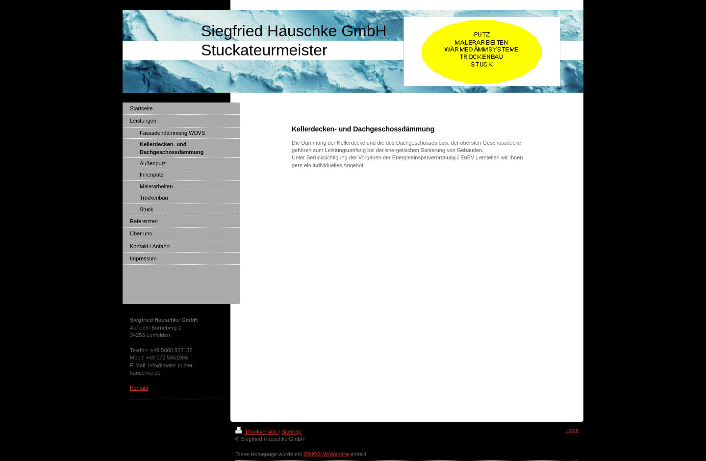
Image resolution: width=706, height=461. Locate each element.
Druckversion (256, 432)
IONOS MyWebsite (326, 454)
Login (572, 430)
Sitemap (291, 432)
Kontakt (139, 388)
